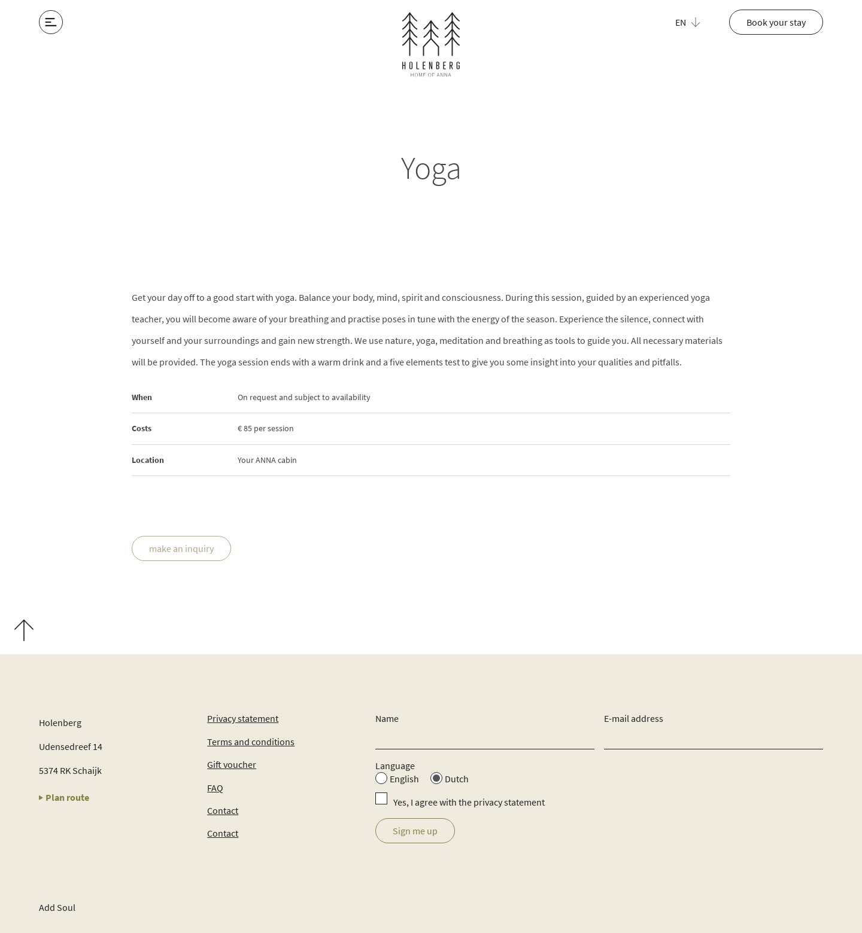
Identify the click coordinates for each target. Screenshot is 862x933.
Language (395, 766)
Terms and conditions (251, 742)
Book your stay (776, 22)
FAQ (215, 788)
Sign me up (415, 831)
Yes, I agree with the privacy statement (469, 802)
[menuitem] (694, 22)
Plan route (64, 797)
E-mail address (633, 718)
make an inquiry (181, 549)
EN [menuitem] (680, 22)
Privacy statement (242, 718)
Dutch (457, 779)
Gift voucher (231, 764)
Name (387, 718)
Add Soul (57, 907)
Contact (222, 810)
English (404, 779)
